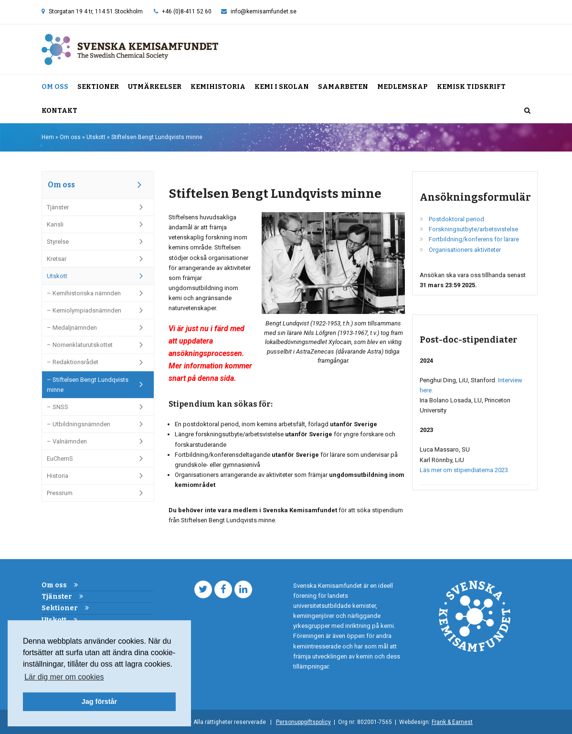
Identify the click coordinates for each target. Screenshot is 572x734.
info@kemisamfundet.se (264, 11)
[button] (527, 111)
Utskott (96, 137)
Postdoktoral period (456, 219)
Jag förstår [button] (99, 701)
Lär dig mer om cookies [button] (64, 677)
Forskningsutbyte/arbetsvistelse (473, 229)
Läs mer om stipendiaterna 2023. (464, 470)
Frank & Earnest (452, 722)
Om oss (70, 137)
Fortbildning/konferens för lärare (474, 239)
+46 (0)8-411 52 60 (187, 11)
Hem (48, 137)
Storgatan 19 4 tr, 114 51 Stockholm (96, 11)
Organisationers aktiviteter (465, 249)
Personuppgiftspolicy (303, 722)
